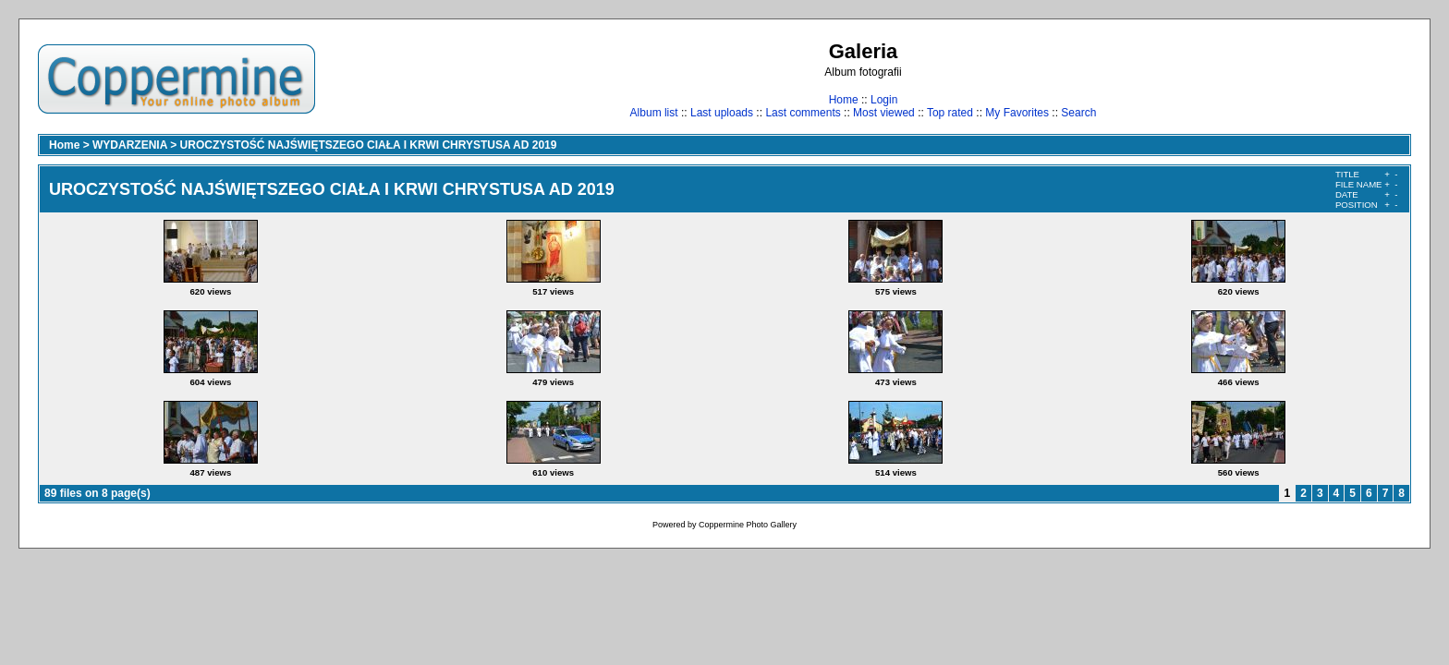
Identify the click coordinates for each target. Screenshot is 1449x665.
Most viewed (884, 112)
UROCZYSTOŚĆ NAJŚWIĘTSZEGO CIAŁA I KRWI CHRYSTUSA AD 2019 (368, 145)
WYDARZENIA (129, 145)
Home (843, 99)
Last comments (802, 112)
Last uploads (721, 112)
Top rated (950, 112)
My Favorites (1017, 112)
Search (1078, 112)
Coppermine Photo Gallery (748, 524)
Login (884, 99)
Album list (654, 112)
